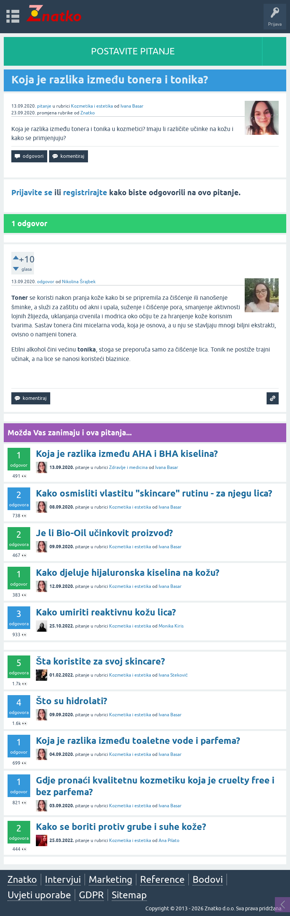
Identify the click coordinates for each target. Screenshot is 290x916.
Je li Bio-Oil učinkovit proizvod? (104, 532)
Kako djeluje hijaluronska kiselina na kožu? (127, 572)
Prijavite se (31, 192)
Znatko (87, 113)
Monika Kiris (171, 626)
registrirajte (85, 192)
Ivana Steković (173, 675)
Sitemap (129, 895)
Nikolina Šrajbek (79, 281)
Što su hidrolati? (71, 700)
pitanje (44, 106)
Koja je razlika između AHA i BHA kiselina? (127, 453)
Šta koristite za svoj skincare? (100, 661)
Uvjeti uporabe (39, 895)
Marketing (110, 879)
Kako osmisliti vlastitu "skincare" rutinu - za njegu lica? (154, 493)
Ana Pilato (169, 840)
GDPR (91, 895)
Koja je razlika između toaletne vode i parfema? (138, 740)
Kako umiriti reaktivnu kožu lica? (106, 612)
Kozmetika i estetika (92, 106)
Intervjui (63, 879)
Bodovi (208, 879)
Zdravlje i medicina (128, 467)
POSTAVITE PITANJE (133, 51)
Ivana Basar (131, 106)
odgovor (45, 281)
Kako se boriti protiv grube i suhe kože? (121, 826)
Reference (162, 879)
